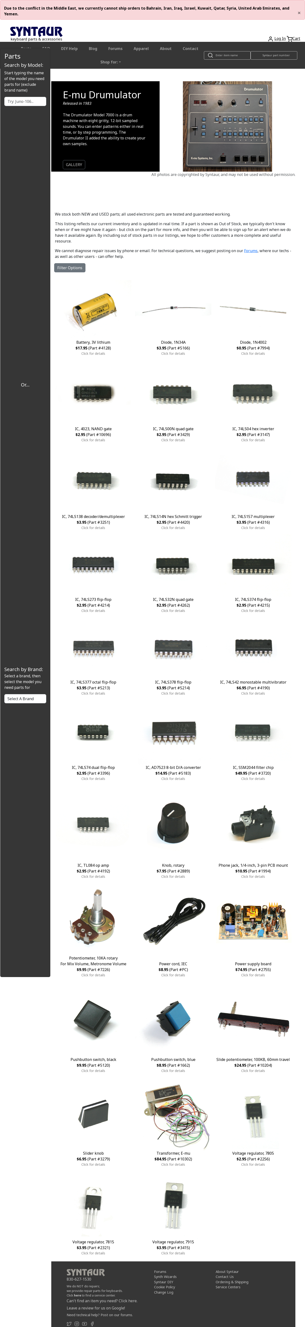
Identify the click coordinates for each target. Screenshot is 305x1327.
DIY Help (69, 48)
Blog (93, 48)
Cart (296, 38)
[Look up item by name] (227, 55)
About (166, 48)
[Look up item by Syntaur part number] (274, 55)
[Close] (299, 13)
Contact (190, 48)
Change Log (163, 1292)
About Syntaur (227, 1271)
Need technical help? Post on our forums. (100, 1315)
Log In (280, 38)
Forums (115, 48)
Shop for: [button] (109, 62)
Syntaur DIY (163, 1282)
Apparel (141, 48)
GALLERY (74, 164)
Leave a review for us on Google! (96, 1308)
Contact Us (225, 1276)
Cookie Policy (164, 1287)
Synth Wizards (165, 1276)
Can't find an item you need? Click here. (102, 1300)
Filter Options (69, 267)
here (77, 1295)
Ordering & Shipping (232, 1282)
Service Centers (228, 1287)
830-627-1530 (79, 1279)
